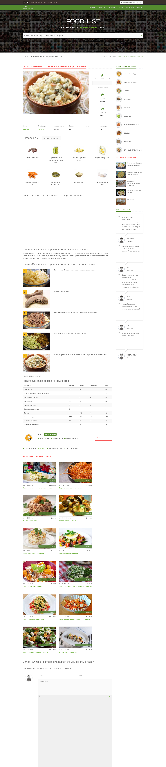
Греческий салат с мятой (94, 521)
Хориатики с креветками (93, 586)
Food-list (28, 8)
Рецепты (92, 7)
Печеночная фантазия (93, 488)
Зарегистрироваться (128, 2)
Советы (120, 7)
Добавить (101, 747)
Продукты (102, 7)
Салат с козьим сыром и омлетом (66, 586)
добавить (41, 448)
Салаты (41, 129)
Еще (139, 7)
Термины (111, 7)
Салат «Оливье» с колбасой (64, 521)
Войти (139, 2)
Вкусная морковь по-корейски (65, 488)
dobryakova (132, 355)
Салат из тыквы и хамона (32, 554)
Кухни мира (130, 7)
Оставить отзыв (103, 438)
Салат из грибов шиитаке (32, 521)
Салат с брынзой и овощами (95, 554)
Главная (104, 57)
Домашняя (26, 129)
